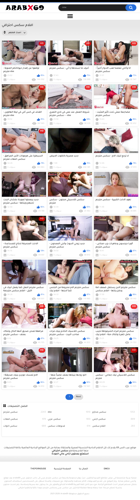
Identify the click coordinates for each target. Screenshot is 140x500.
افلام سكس (113, 426)
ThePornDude (38, 469)
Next (78, 397)
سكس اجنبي (113, 419)
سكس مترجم (24, 412)
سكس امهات (24, 419)
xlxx (69, 412)
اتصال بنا (83, 469)
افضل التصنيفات (17, 406)
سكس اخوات (24, 426)
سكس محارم (113, 412)
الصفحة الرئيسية (62, 469)
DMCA (107, 469)
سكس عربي (69, 419)
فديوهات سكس (69, 426)
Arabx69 (64, 494)
